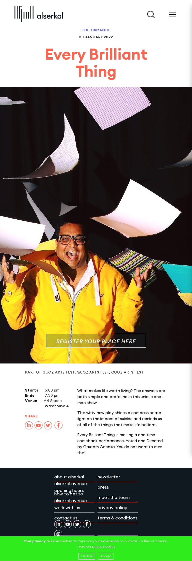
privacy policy (104, 546)
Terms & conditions (117, 518)
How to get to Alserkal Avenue (70, 497)
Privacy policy (112, 507)
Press (103, 487)
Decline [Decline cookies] (86, 556)
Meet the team (114, 497)
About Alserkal (69, 477)
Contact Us (65, 518)
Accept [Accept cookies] (105, 556)
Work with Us (67, 507)
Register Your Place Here (96, 341)
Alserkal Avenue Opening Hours (70, 487)
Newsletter (109, 477)
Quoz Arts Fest (58, 372)
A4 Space (53, 400)
